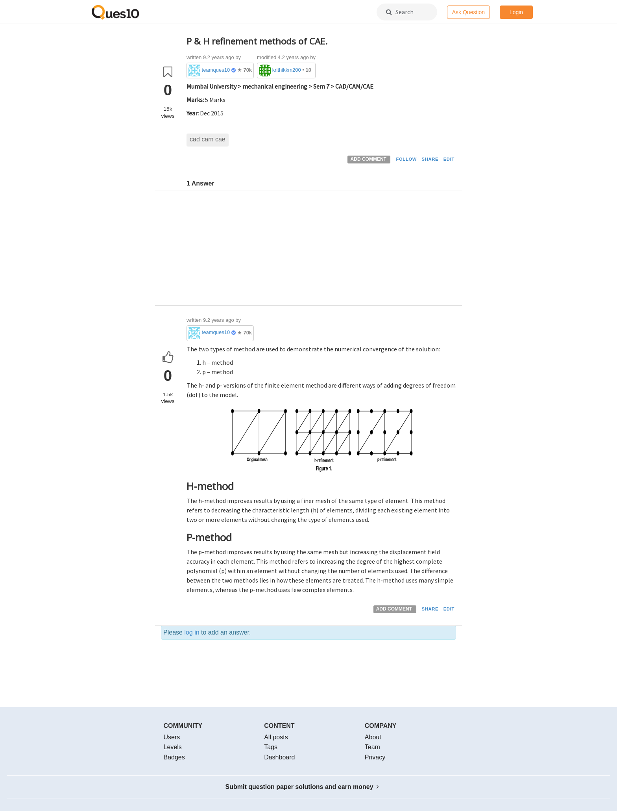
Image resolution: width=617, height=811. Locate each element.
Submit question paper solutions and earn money (302, 786)
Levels (173, 747)
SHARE (430, 159)
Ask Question (468, 12)
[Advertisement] (321, 250)
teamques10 (216, 70)
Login (516, 12)
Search (400, 12)
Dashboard (279, 757)
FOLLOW (406, 159)
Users (172, 737)
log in (191, 632)
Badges (174, 757)
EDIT (448, 159)
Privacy (375, 757)
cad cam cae (207, 139)
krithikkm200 (286, 70)
